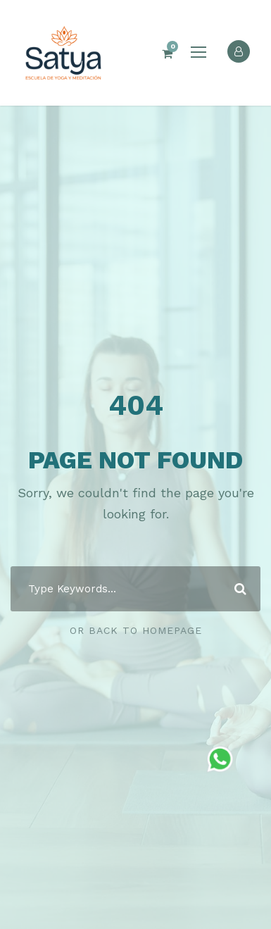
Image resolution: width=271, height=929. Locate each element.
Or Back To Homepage (136, 630)
